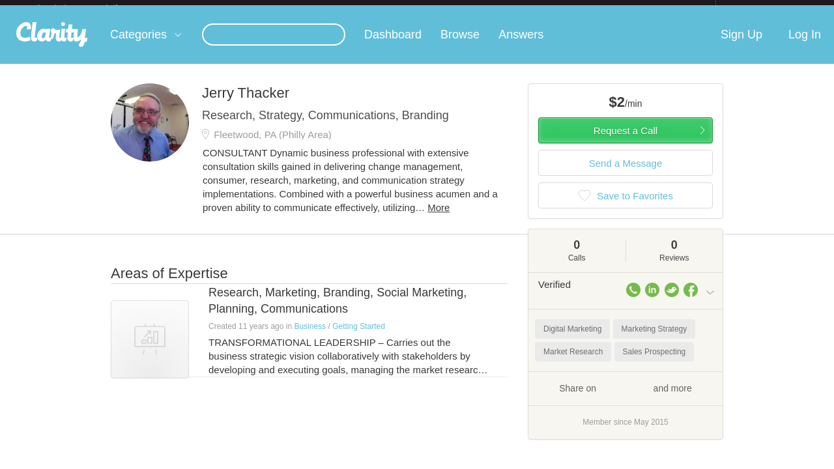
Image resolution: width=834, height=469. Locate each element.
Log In (804, 44)
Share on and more (625, 398)
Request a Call (625, 141)
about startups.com (762, 8)
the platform (90, 7)
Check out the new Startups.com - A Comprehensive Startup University (574, 8)
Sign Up (741, 44)
